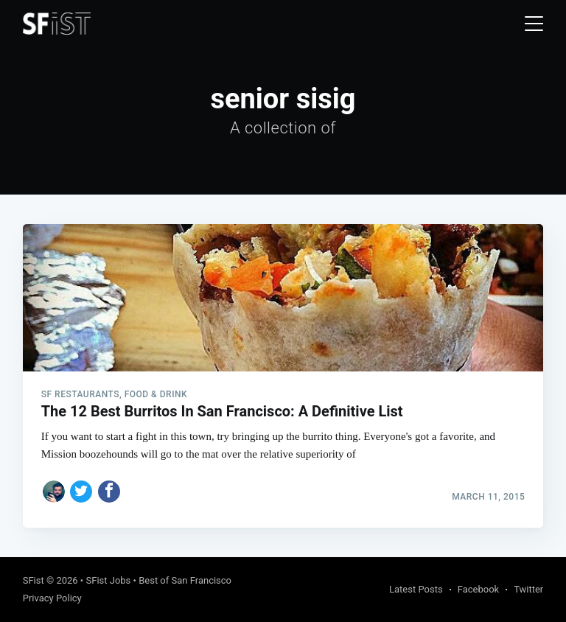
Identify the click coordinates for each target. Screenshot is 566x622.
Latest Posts (416, 589)
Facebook (478, 589)
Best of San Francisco (185, 580)
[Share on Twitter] (81, 491)
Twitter (528, 589)
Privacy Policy (52, 598)
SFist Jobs (107, 580)
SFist (33, 580)
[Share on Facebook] (109, 491)
